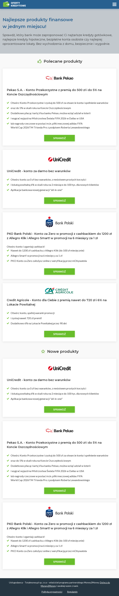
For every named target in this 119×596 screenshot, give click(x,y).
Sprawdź (59, 138)
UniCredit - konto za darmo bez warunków (39, 171)
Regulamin (72, 591)
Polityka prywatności (51, 591)
